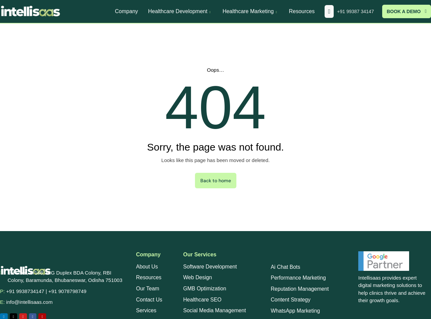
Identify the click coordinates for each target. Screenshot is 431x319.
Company (126, 11)
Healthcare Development (180, 11)
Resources (301, 11)
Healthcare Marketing (251, 11)
